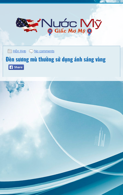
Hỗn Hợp (19, 51)
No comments (44, 51)
